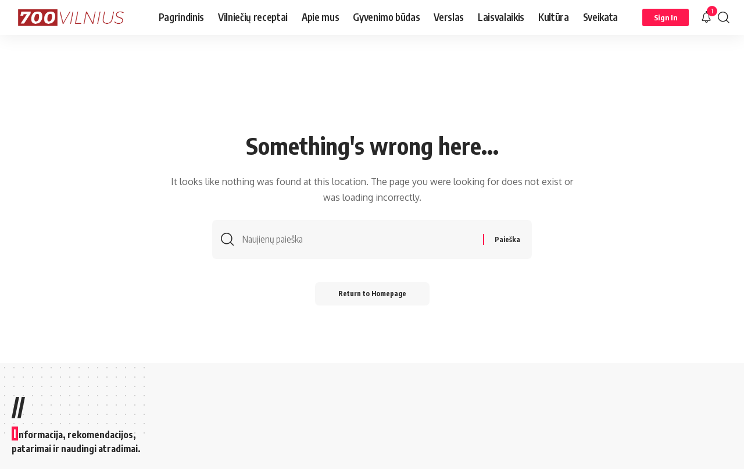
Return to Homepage (372, 293)
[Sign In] (665, 17)
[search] (723, 17)
